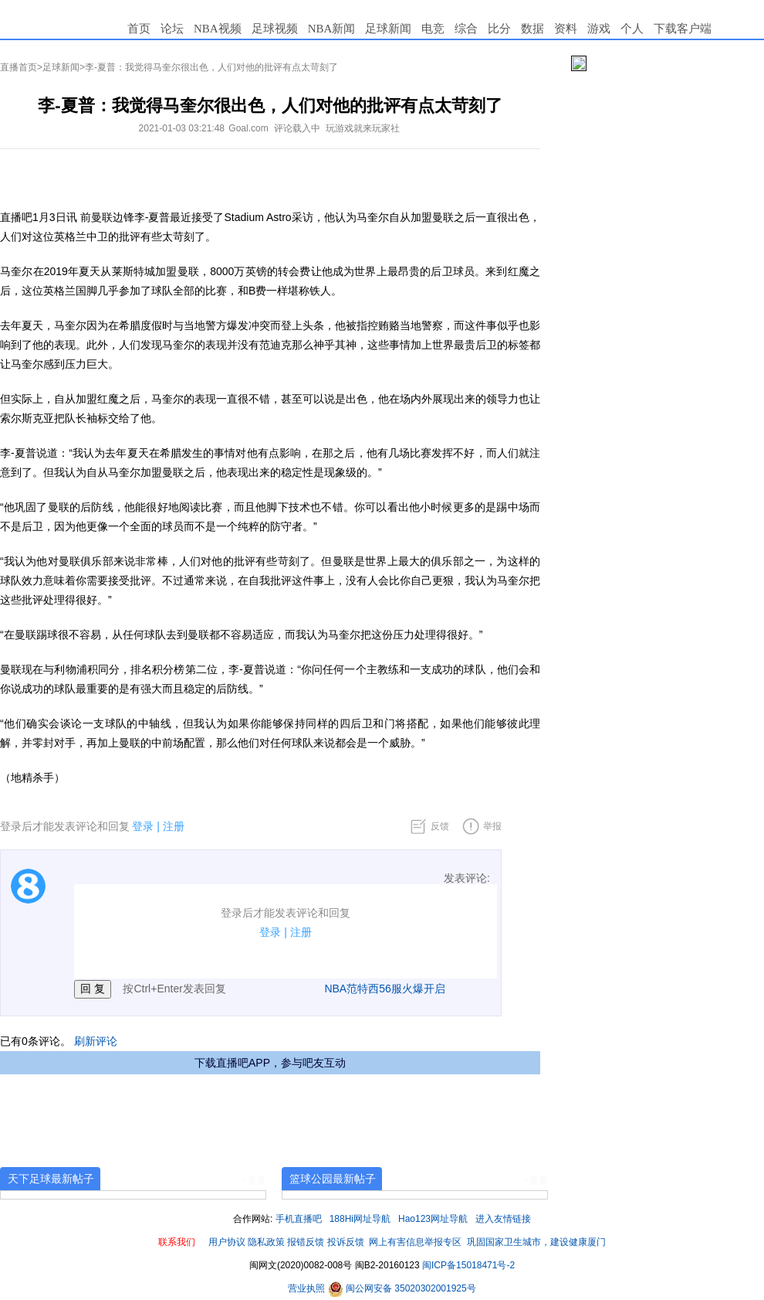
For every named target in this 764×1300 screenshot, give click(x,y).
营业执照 (307, 1288)
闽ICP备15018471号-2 (468, 1265)
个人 (632, 28)
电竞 (433, 28)
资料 (565, 28)
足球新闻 (388, 28)
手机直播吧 (299, 1218)
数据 (532, 28)
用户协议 (226, 1242)
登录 (143, 826)
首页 (138, 28)
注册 (173, 826)
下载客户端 (683, 28)
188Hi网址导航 (360, 1218)
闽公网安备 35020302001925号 (402, 1288)
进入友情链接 (503, 1218)
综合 (466, 28)
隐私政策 (266, 1242)
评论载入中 (297, 128)
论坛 (172, 28)
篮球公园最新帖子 (332, 1178)
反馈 (440, 826)
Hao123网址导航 (433, 1218)
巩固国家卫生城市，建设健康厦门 (536, 1242)
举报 (492, 826)
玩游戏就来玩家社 (363, 128)
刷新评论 (95, 1041)
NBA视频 (218, 28)
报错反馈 (305, 1242)
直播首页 (18, 67)
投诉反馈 (345, 1242)
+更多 (254, 1180)
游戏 (598, 28)
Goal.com (248, 128)
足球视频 (275, 28)
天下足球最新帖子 (51, 1178)
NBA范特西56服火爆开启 (384, 988)
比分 (499, 28)
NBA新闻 (332, 28)
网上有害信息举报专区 (415, 1242)
